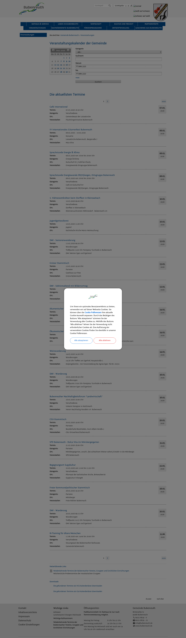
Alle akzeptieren (81, 341)
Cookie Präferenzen (93, 313)
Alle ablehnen (104, 341)
